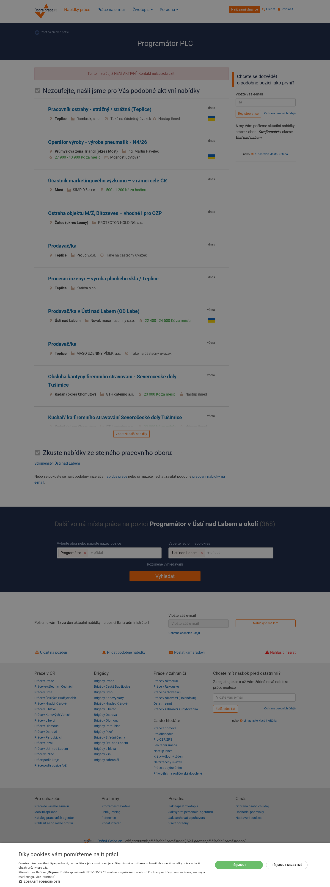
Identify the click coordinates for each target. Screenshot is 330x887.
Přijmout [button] (239, 865)
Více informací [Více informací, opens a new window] (45, 877)
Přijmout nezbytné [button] (287, 865)
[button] (113, 881)
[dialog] (165, 865)
